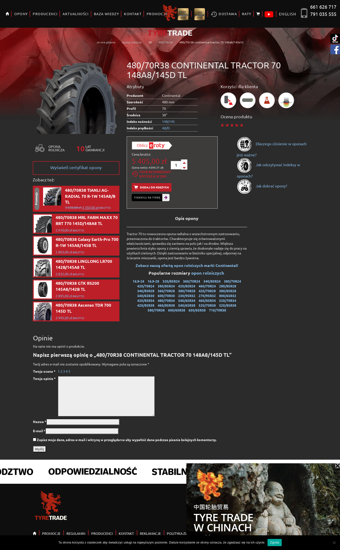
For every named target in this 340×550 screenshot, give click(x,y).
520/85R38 (227, 305)
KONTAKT (133, 14)
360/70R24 (191, 281)
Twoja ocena (44, 371)
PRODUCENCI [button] (45, 14)
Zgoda (274, 542)
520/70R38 (207, 305)
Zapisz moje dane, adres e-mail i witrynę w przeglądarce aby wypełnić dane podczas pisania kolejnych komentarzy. (126, 439)
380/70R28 (186, 291)
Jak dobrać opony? (262, 185)
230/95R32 (186, 295)
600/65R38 (176, 310)
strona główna (106, 42)
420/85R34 (145, 300)
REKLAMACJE (150, 533)
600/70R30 (166, 295)
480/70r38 (165, 42)
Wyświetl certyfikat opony (76, 167)
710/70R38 (217, 310)
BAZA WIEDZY (106, 14)
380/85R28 (227, 291)
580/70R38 (156, 310)
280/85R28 (227, 286)
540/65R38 (186, 305)
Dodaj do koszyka (151, 187)
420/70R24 (145, 286)
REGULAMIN (75, 533)
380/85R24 (166, 286)
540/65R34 (186, 300)
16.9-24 (138, 281)
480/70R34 (166, 300)
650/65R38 (197, 310)
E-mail (39, 431)
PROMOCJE (51, 533)
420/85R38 (145, 305)
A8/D (166, 128)
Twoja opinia (44, 378)
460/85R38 (166, 305)
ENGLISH (287, 14)
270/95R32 (207, 295)
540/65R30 (145, 295)
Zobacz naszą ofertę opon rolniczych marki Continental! (187, 265)
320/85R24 (171, 281)
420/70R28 (207, 291)
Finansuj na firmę (147, 197)
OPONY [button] (21, 14)
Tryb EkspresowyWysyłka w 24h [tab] (151, 174)
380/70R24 (232, 281)
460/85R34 (207, 300)
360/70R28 (166, 291)
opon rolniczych (208, 273)
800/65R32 (227, 295)
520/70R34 (227, 300)
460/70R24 (207, 286)
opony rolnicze (132, 42)
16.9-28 (153, 281)
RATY (246, 14)
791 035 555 (323, 14)
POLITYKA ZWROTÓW (184, 533)
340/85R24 (212, 281)
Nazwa (39, 421)
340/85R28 (145, 291)
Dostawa (224, 14)
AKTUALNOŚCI (76, 14)
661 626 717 (323, 7)
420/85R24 (186, 286)
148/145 (168, 121)
